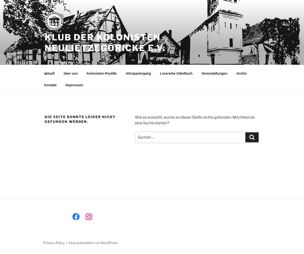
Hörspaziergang (138, 73)
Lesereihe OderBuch (176, 73)
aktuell (49, 73)
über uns (71, 73)
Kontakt (50, 85)
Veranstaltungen (215, 73)
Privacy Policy (54, 243)
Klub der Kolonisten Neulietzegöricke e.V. (105, 42)
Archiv (241, 73)
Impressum (74, 85)
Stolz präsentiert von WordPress (93, 243)
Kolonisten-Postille (102, 73)
